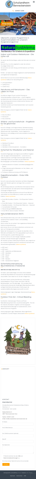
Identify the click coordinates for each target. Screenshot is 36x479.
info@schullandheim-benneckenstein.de (16, 419)
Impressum (12, 476)
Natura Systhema (29, 161)
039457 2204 (18, 11)
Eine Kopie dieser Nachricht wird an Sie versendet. (15, 461)
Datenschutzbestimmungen (11, 458)
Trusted (23, 473)
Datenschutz (19, 476)
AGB (19, 456)
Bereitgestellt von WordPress (10, 473)
